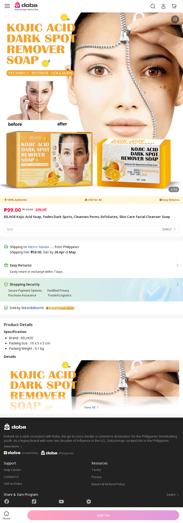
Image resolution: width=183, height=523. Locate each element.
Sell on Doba (13, 483)
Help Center (12, 470)
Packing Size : (19, 343)
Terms (96, 470)
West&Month (32, 307)
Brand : (14, 338)
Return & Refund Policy (108, 484)
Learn (173, 494)
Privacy (97, 477)
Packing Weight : (22, 348)
